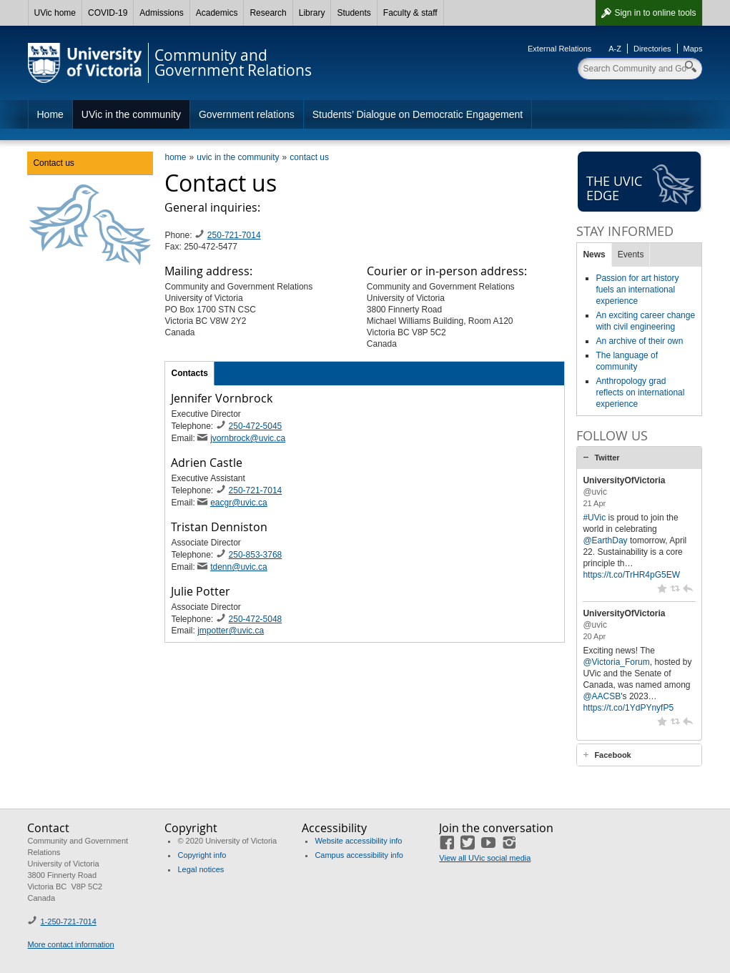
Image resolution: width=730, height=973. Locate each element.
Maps (693, 48)
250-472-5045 (255, 426)
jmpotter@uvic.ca (230, 631)
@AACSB (602, 696)
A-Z (614, 48)
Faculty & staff (410, 13)
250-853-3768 (255, 555)
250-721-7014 (234, 235)
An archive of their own (639, 341)
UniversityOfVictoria (624, 480)
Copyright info (201, 855)
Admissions (161, 13)
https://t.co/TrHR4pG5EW (631, 575)
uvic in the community (238, 157)
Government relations (247, 114)
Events (631, 255)
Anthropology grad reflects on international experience (640, 392)
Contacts (189, 373)
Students (353, 13)
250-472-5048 (255, 619)
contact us (309, 157)
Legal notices (200, 869)
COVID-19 (107, 13)
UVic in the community (131, 114)
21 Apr (594, 503)
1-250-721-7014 (68, 921)
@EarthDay (605, 540)
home (175, 157)
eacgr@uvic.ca (238, 503)
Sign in (655, 13)
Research (268, 13)
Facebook (612, 755)
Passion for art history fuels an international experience (637, 289)
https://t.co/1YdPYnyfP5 (628, 708)
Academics (217, 13)
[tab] (639, 457)
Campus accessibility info (359, 855)
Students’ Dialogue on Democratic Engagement (417, 114)
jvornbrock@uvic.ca (247, 438)
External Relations (559, 48)
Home (50, 114)
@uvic (595, 492)
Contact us (53, 163)
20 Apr (594, 636)
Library (312, 13)
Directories (652, 48)
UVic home (55, 13)
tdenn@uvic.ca (238, 567)
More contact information (70, 944)
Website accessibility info (358, 840)
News (594, 255)
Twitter (606, 457)
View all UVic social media (485, 858)
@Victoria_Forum (616, 662)
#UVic (594, 518)
